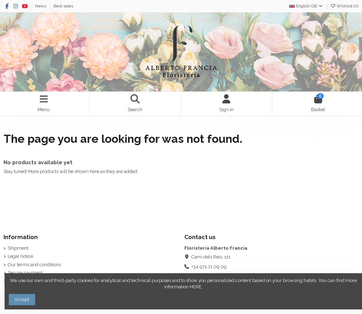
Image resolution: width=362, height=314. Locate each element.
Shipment (18, 248)
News (41, 6)
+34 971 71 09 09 (209, 266)
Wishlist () (344, 6)
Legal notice (20, 256)
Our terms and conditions (34, 264)
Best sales (63, 6)
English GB (306, 6)
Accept (21, 299)
